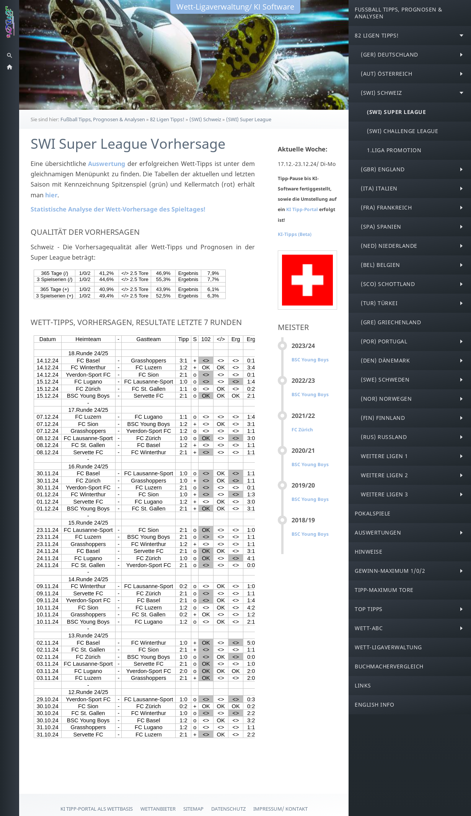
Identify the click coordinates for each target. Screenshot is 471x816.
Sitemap (193, 808)
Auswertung (106, 163)
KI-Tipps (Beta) (294, 234)
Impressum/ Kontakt (280, 808)
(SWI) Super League (248, 119)
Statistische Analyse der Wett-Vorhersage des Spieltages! (118, 209)
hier (51, 195)
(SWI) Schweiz (205, 119)
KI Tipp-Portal (302, 209)
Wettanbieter (158, 808)
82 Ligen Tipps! (167, 119)
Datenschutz (228, 808)
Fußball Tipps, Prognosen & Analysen (102, 119)
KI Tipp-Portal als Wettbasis (96, 808)
